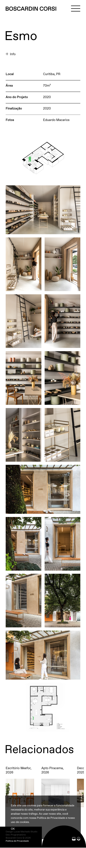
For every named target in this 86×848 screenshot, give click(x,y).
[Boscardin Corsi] (31, 9)
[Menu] (75, 9)
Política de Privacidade (17, 841)
